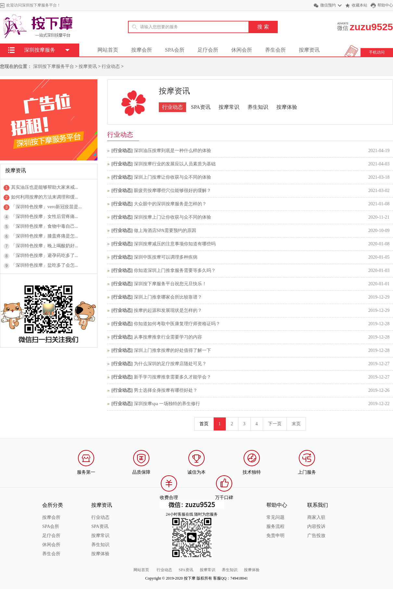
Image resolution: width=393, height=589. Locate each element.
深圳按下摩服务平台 (53, 66)
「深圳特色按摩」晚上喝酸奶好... (44, 245)
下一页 (275, 423)
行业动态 (111, 66)
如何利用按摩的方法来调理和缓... (44, 197)
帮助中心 (385, 5)
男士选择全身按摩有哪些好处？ (165, 390)
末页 (296, 423)
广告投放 (316, 535)
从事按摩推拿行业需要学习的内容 (168, 337)
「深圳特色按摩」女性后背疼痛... (44, 216)
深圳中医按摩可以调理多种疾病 (165, 257)
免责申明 (275, 535)
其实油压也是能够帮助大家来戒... (44, 187)
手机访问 (377, 52)
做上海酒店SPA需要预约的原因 (165, 230)
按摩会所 (141, 50)
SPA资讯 (200, 107)
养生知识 (257, 107)
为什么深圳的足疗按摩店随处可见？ (170, 363)
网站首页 (107, 50)
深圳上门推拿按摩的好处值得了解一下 (172, 350)
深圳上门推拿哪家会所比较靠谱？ (168, 297)
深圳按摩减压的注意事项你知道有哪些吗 (175, 243)
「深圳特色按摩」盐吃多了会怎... (44, 265)
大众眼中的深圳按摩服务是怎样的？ (170, 203)
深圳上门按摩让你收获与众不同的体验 (172, 177)
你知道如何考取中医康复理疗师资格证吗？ (177, 323)
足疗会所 (207, 50)
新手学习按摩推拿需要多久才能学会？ (172, 377)
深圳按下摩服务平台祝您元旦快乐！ (170, 283)
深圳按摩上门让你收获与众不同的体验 (172, 217)
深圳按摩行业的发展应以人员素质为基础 (175, 163)
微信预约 (328, 5)
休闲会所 (241, 50)
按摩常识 (229, 107)
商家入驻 (316, 517)
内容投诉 (316, 526)
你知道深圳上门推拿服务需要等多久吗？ (175, 270)
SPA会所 (174, 50)
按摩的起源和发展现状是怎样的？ (168, 310)
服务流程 (275, 526)
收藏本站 (359, 5)
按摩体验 (286, 107)
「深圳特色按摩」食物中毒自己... (44, 226)
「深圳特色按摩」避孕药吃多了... (44, 255)
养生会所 (275, 50)
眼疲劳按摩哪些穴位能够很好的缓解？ (172, 190)
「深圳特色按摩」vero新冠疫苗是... (46, 206)
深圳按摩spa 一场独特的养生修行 (167, 403)
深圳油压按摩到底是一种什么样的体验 (172, 150)
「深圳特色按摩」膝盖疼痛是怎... (44, 236)
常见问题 (275, 517)
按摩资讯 (309, 50)
